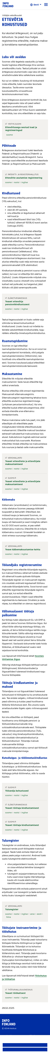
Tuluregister (11, 909)
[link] (8, 4)
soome (9, 135)
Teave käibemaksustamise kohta (22, 549)
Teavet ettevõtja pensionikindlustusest (17, 303)
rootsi (16, 182)
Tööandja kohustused (17, 791)
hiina (8, 917)
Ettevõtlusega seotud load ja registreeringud (21, 129)
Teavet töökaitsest (15, 993)
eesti (39, 914)
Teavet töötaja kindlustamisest (22, 808)
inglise (24, 182)
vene (32, 914)
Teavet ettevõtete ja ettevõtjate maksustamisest (22, 462)
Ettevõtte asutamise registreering (23, 178)
